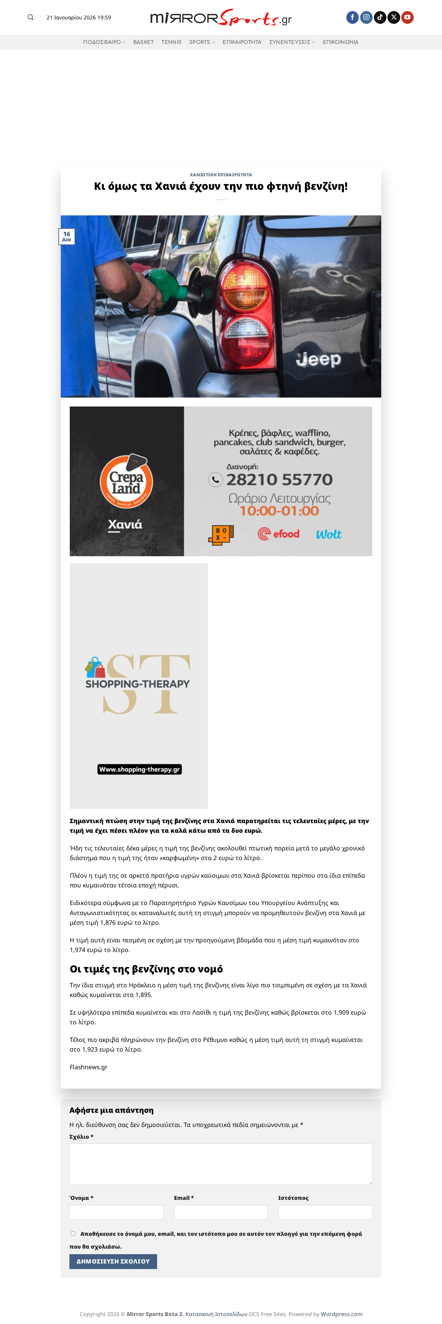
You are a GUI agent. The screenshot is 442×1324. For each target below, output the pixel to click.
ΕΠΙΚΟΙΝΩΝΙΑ (341, 42)
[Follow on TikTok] (380, 17)
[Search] (30, 17)
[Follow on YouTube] (407, 17)
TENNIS (171, 42)
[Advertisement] (221, 101)
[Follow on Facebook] (352, 17)
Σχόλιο (81, 1136)
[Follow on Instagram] (366, 17)
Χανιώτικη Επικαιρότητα (221, 175)
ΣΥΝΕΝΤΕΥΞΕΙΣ (292, 42)
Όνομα (81, 1198)
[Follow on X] (393, 17)
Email (184, 1198)
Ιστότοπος (293, 1198)
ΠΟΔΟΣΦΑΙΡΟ (104, 42)
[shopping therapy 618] (139, 685)
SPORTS (202, 42)
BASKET (143, 42)
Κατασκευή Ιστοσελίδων (216, 1314)
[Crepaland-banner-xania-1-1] (221, 480)
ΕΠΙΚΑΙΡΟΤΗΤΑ (242, 42)
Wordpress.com (342, 1314)
